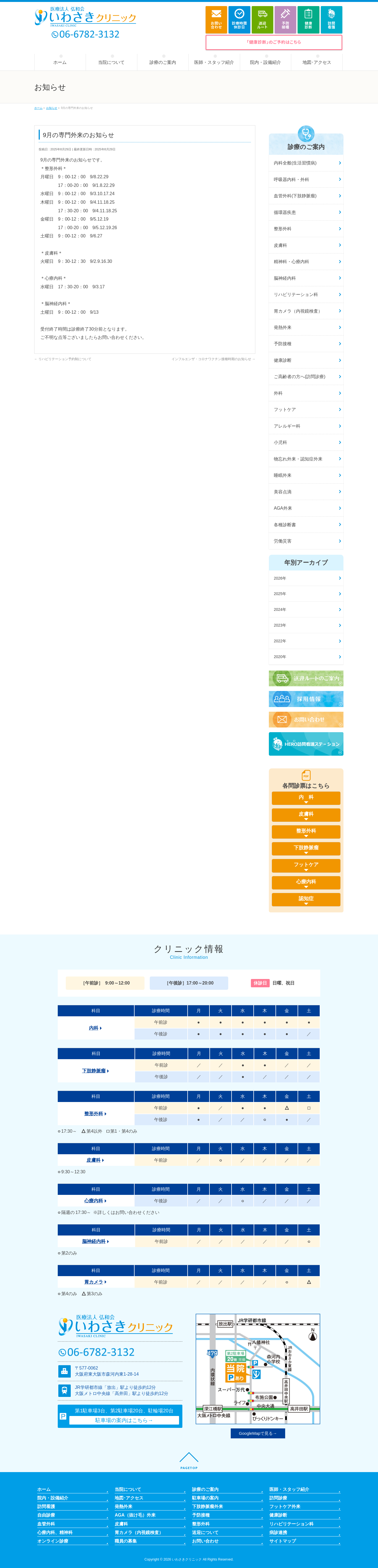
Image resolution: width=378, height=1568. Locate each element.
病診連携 (278, 1532)
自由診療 (46, 1514)
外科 (278, 393)
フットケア (285, 409)
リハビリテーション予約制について (62, 359)
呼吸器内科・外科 (291, 179)
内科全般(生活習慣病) (295, 163)
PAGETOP (189, 1468)
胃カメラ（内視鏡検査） (298, 311)
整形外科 (283, 228)
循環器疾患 (285, 212)
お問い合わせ (205, 1540)
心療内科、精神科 (55, 1532)
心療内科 (93, 1200)
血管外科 (46, 1523)
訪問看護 (46, 1506)
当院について (128, 1489)
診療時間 (239, 25)
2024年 (280, 609)
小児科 (280, 442)
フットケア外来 (284, 1506)
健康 (308, 25)
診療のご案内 (205, 1489)
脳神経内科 (285, 278)
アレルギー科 (287, 426)
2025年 (280, 593)
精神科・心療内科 (291, 261)
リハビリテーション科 (296, 294)
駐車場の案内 (205, 1497)
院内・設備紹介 (52, 1497)
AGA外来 (283, 508)
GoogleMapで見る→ (258, 1433)
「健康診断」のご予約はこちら (274, 42)
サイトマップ (282, 1540)
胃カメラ (93, 1282)
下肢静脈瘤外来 (207, 1506)
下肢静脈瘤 (94, 1071)
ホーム (44, 1489)
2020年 (280, 657)
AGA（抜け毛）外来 (135, 1514)
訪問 (331, 25)
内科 (93, 1028)
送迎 (262, 25)
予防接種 (283, 343)
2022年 (280, 641)
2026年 (280, 578)
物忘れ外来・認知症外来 (298, 459)
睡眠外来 (283, 475)
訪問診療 (278, 1497)
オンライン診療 (52, 1540)
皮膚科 (280, 245)
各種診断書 (285, 524)
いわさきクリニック (187, 1559)
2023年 (280, 625)
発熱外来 (283, 327)
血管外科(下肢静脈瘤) (295, 195)
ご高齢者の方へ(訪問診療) (300, 376)
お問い (216, 25)
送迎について (205, 1532)
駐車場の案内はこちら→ (124, 1420)
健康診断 (283, 360)
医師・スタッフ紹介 (289, 1489)
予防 (285, 25)
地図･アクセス (129, 1497)
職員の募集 (126, 1540)
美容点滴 (283, 491)
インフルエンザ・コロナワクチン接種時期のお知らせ (213, 359)
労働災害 (283, 541)
